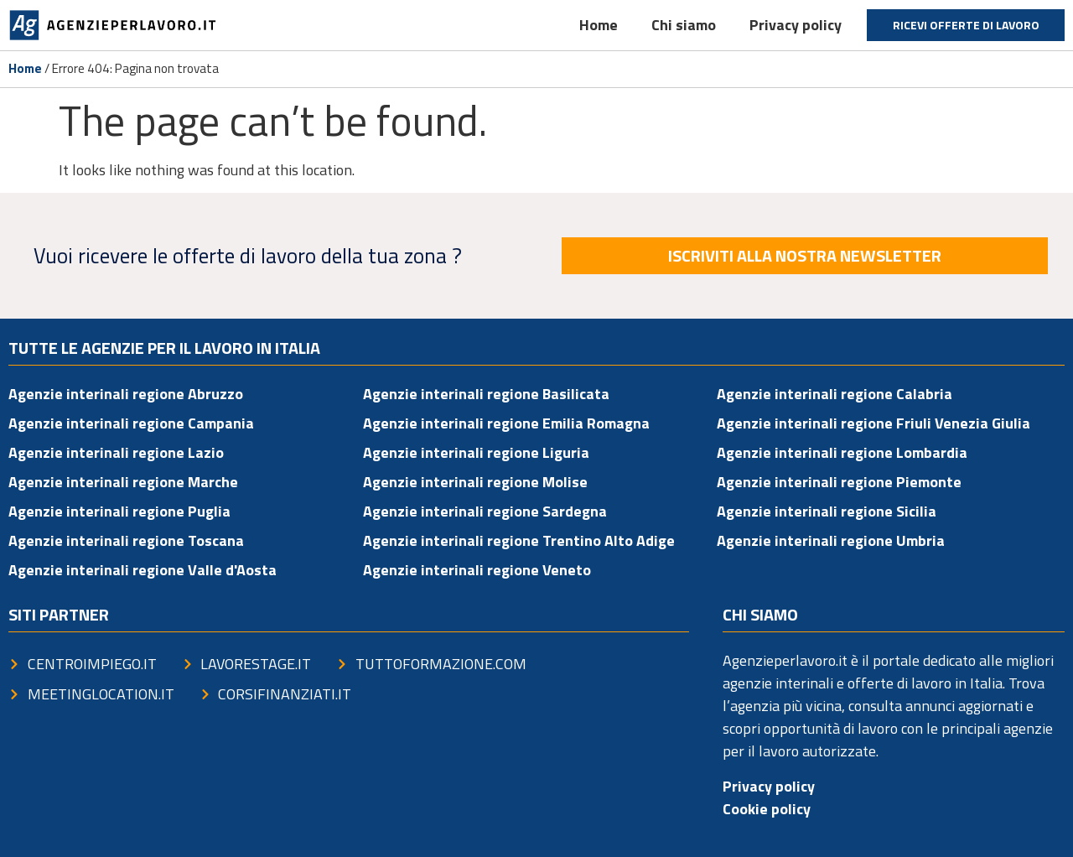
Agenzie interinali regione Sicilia (826, 511)
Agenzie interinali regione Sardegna (485, 511)
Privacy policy (795, 24)
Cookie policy (767, 808)
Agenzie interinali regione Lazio (116, 452)
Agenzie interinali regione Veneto (477, 569)
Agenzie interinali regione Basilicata (486, 393)
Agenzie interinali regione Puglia (119, 511)
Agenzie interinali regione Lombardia (842, 452)
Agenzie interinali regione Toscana (126, 540)
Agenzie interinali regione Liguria (476, 452)
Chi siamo (683, 24)
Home (598, 24)
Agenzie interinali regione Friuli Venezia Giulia (873, 423)
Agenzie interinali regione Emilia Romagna (506, 423)
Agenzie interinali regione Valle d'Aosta (142, 569)
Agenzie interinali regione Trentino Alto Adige (519, 540)
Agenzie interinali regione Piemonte (839, 481)
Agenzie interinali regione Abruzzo (125, 393)
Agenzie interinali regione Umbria (831, 540)
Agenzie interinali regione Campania (131, 423)
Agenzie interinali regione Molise (475, 481)
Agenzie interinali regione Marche (123, 481)
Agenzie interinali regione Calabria (834, 393)
